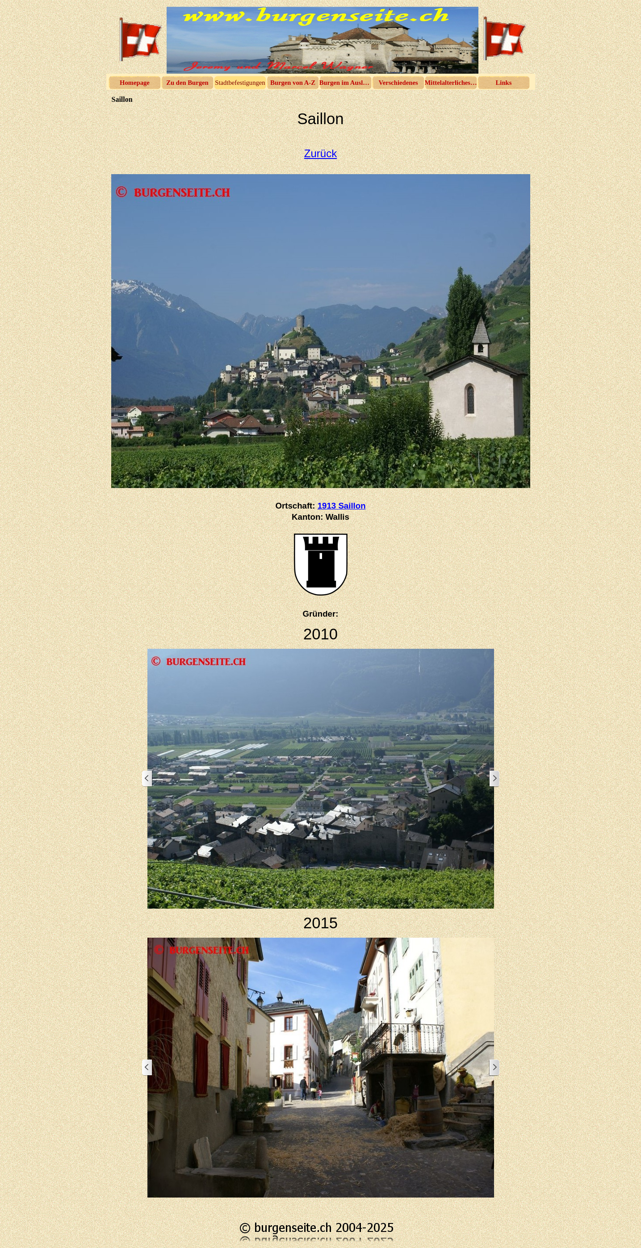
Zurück (320, 153)
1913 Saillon (342, 505)
